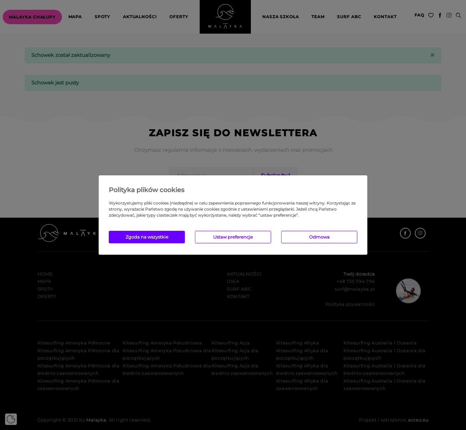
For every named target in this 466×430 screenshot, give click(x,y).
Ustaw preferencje (233, 237)
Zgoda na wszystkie (147, 237)
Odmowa (319, 237)
